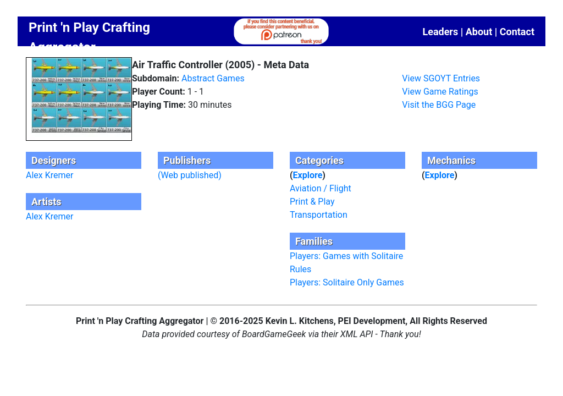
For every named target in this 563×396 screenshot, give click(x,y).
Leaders (440, 31)
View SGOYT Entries (441, 78)
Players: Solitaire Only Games (347, 282)
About (479, 31)
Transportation (318, 215)
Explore (308, 175)
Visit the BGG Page (439, 105)
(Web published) (190, 175)
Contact (517, 31)
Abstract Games (213, 78)
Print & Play (312, 201)
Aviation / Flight (320, 188)
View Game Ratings (440, 91)
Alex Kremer (49, 175)
